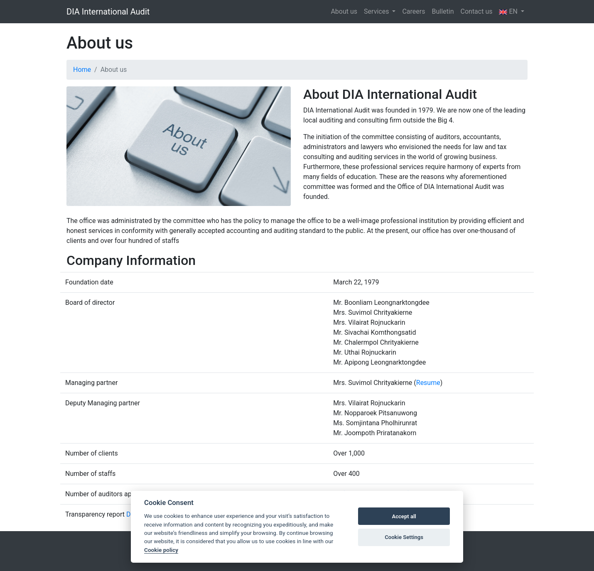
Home (82, 70)
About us (344, 11)
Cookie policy (161, 549)
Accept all (404, 516)
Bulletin (443, 11)
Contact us (477, 11)
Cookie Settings (404, 537)
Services (377, 11)
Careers (413, 11)
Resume (428, 383)
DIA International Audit (108, 12)
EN (509, 11)
